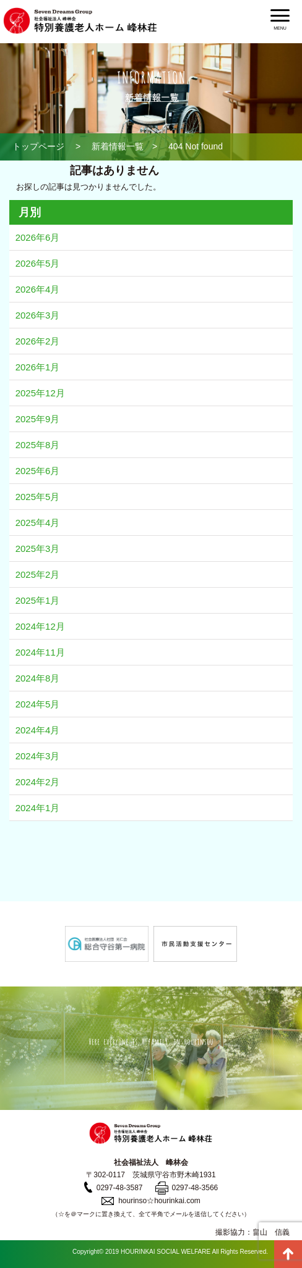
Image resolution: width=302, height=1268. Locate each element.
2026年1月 (37, 367)
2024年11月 (40, 652)
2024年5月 (37, 704)
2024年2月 (37, 782)
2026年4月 (37, 289)
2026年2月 (37, 341)
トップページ (38, 146)
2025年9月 (37, 419)
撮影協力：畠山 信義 (252, 1232)
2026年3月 (37, 315)
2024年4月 (37, 730)
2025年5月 (37, 496)
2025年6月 (37, 470)
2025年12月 (40, 393)
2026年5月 (37, 263)
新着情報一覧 (118, 146)
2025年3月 (37, 548)
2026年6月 (37, 237)
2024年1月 (37, 808)
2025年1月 (37, 600)
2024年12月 (40, 626)
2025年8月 (37, 445)
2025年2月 (37, 574)
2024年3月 (37, 756)
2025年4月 (37, 522)
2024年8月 (37, 678)
